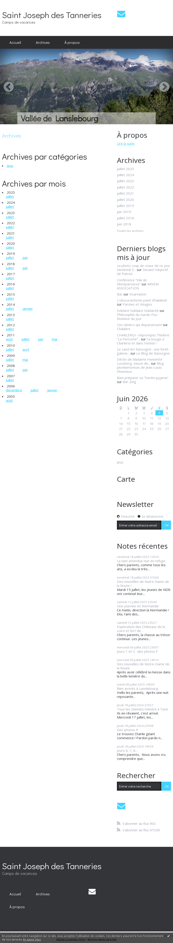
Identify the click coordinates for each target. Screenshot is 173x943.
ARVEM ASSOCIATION (138, 286)
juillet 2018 (125, 218)
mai (54, 339)
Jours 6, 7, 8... (127, 750)
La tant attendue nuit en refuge (141, 561)
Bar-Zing (129, 381)
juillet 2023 (125, 181)
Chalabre (123, 328)
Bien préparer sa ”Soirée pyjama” (142, 377)
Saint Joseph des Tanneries (52, 14)
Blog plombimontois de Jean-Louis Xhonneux (140, 367)
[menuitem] (15, 42)
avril (26, 349)
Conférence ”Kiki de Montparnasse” (132, 282)
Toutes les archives (130, 231)
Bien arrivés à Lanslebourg (137, 688)
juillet (10, 196)
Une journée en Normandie (138, 606)
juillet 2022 (125, 187)
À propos (72, 42)
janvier (28, 308)
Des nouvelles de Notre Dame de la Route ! (143, 583)
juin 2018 (124, 224)
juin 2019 (124, 212)
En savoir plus (32, 939)
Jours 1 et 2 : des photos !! (137, 651)
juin (25, 257)
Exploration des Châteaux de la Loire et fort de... (141, 628)
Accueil (15, 42)
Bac (120, 294)
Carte (126, 479)
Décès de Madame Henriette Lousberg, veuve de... (139, 361)
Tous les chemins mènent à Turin (142, 709)
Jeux (10, 165)
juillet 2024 (125, 175)
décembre (14, 390)
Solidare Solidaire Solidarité (138, 310)
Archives (43, 42)
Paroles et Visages (137, 304)
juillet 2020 (125, 199)
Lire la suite (126, 143)
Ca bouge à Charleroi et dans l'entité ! (140, 341)
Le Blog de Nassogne (153, 353)
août (9, 339)
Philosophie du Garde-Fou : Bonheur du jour (138, 316)
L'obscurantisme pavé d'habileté (142, 300)
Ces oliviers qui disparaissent (139, 324)
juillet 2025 (125, 169)
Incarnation (137, 294)
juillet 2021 (125, 193)
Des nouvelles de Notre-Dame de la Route (143, 666)
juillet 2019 (125, 206)
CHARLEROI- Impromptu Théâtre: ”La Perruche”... (143, 337)
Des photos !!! (127, 730)
